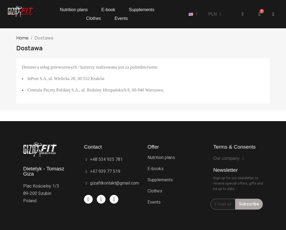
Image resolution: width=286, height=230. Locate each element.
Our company (228, 158)
